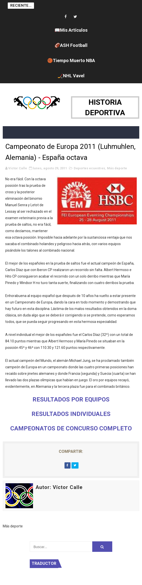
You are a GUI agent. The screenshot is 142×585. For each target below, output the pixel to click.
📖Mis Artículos (71, 30)
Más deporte (117, 168)
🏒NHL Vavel (71, 75)
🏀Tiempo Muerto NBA (71, 60)
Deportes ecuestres (89, 168)
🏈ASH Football (71, 45)
